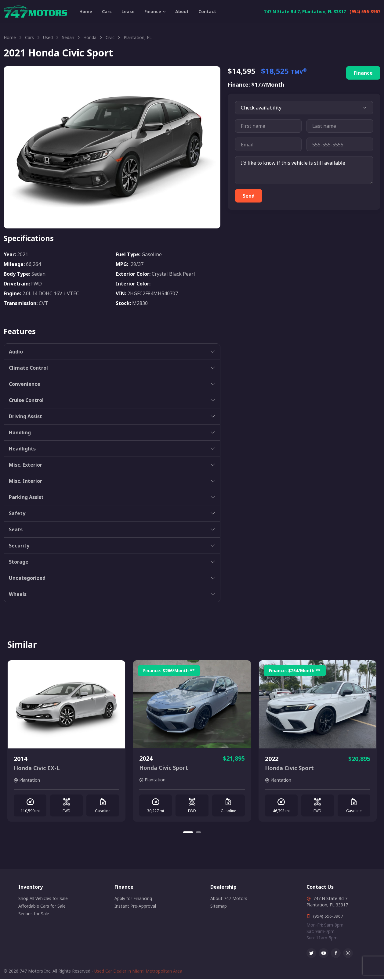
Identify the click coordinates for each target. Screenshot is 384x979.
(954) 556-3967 (365, 11)
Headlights (22, 448)
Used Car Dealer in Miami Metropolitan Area (138, 971)
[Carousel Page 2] (198, 832)
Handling (20, 432)
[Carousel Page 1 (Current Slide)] (188, 832)
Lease (128, 11)
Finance (363, 73)
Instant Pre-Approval (135, 906)
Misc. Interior (25, 481)
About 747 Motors (228, 898)
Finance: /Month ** (169, 670)
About (182, 11)
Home (85, 11)
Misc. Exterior (25, 464)
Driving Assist (25, 416)
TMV (299, 71)
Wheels (18, 594)
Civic (110, 37)
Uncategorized (27, 578)
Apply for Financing (133, 898)
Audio (16, 351)
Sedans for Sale (33, 913)
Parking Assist (26, 497)
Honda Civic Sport (163, 767)
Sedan (68, 37)
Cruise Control (26, 400)
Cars (107, 11)
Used (48, 37)
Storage (18, 561)
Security (19, 545)
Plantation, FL (138, 37)
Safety (17, 513)
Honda (89, 37)
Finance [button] (152, 11)
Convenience (24, 384)
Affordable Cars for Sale (42, 906)
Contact (207, 11)
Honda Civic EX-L (37, 768)
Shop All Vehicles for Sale (43, 898)
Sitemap (218, 906)
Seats (16, 529)
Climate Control (28, 367)
